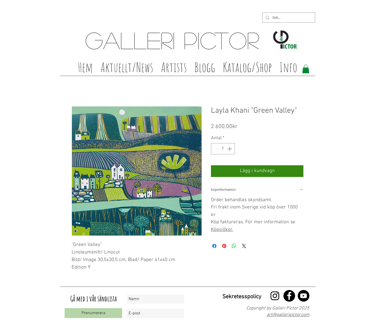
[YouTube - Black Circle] (303, 296)
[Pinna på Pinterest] (224, 246)
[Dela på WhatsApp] (234, 246)
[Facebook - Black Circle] (289, 296)
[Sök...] (288, 17)
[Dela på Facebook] (214, 246)
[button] (174, 69)
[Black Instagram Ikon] (275, 296)
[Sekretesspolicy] (241, 297)
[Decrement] (216, 148)
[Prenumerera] (93, 313)
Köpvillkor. (222, 230)
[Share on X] (244, 246)
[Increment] (230, 148)
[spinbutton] (223, 148)
